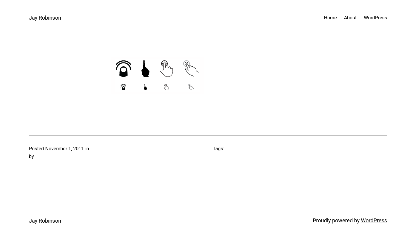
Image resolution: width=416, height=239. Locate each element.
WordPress (374, 220)
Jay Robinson (45, 18)
